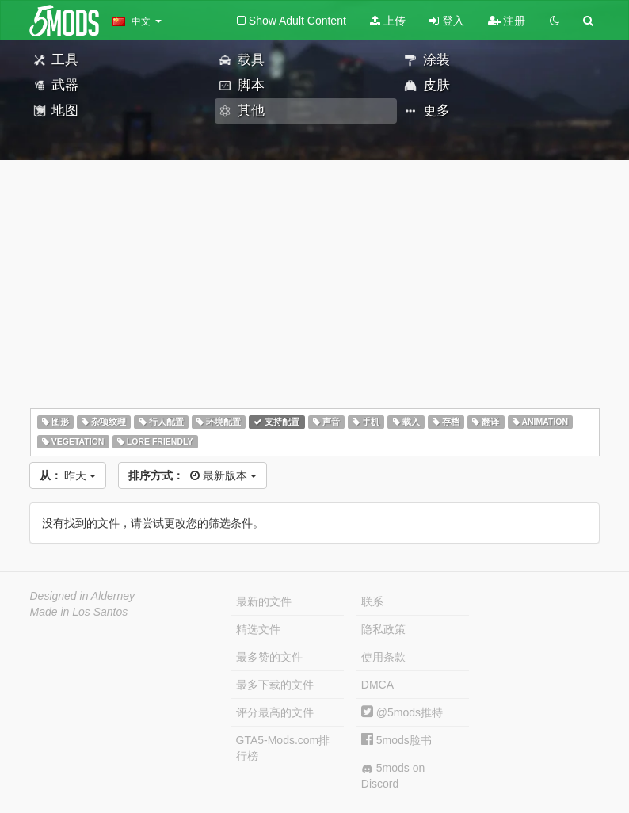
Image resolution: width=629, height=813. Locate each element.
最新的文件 (264, 601)
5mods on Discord (393, 775)
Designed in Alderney (82, 596)
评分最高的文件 (275, 712)
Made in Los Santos (79, 611)
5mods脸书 (396, 740)
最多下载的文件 (275, 684)
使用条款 (383, 657)
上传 (388, 20)
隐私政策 (383, 629)
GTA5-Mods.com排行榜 (283, 748)
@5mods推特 (402, 712)
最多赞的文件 (269, 657)
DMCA (377, 684)
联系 (372, 601)
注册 (507, 20)
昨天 (68, 475)
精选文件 (258, 629)
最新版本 (192, 475)
